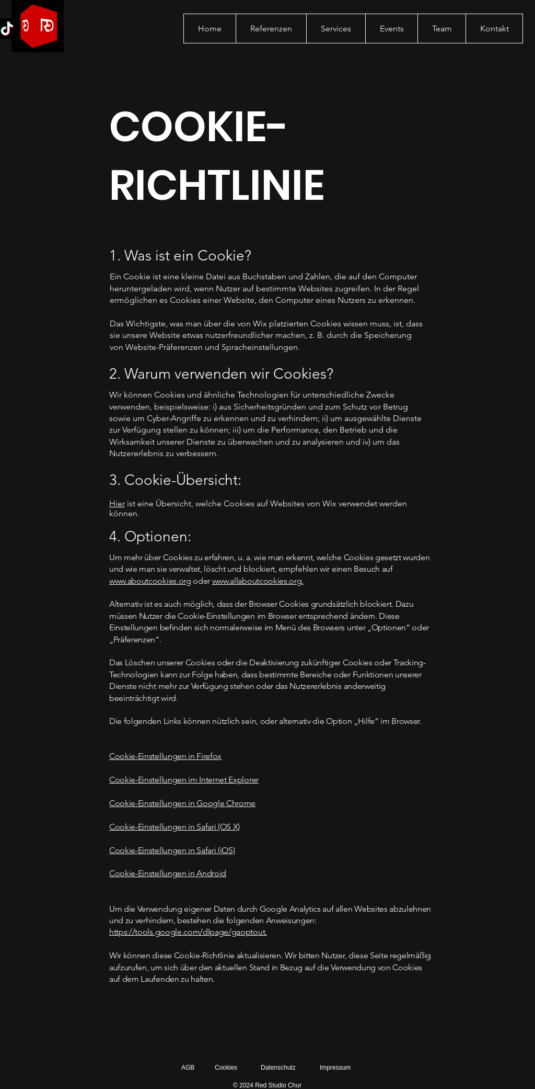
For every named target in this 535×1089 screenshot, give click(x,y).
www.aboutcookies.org (150, 581)
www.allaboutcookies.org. (258, 581)
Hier (117, 503)
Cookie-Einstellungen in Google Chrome (182, 803)
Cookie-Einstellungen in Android (167, 873)
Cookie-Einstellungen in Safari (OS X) (174, 827)
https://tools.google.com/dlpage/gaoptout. (188, 932)
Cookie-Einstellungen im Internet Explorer (184, 780)
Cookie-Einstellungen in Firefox (165, 756)
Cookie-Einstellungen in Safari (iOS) (172, 850)
